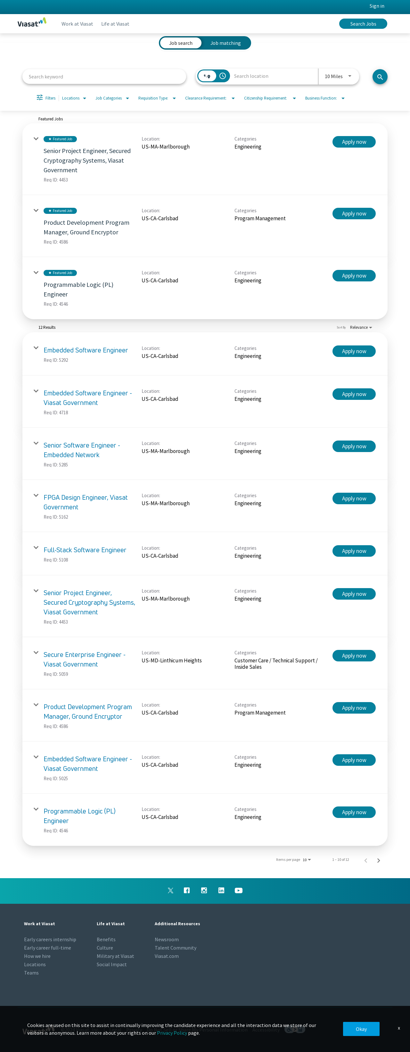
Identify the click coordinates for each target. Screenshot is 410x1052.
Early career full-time (47, 947)
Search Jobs (363, 23)
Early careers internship (50, 939)
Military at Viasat (115, 956)
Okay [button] (361, 1029)
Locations (35, 964)
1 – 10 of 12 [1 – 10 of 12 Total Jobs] (340, 860)
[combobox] (104, 76)
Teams (31, 972)
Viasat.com (167, 956)
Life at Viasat (119, 23)
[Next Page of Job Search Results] (378, 859)
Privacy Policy (172, 1033)
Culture (105, 947)
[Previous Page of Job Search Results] (365, 859)
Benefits (106, 939)
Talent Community (175, 947)
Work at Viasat (78, 23)
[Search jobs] (380, 76)
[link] (205, 159)
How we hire (37, 956)
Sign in (377, 6)
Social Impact (112, 964)
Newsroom (167, 939)
